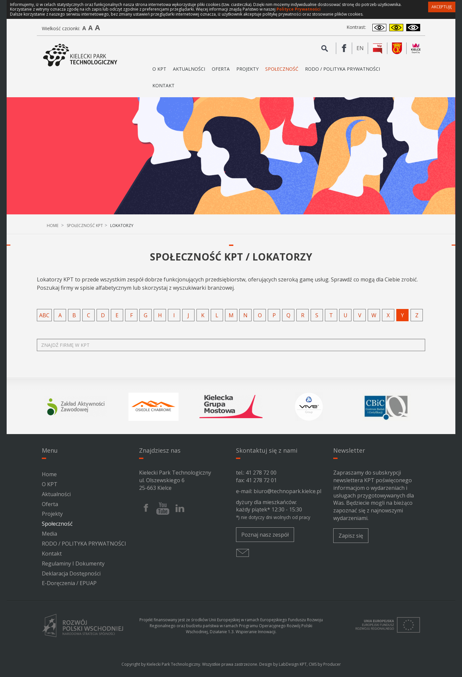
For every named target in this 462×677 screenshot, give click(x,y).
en (362, 48)
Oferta (50, 504)
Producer (332, 664)
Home (52, 225)
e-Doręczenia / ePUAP (69, 583)
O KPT (49, 484)
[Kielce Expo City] (416, 48)
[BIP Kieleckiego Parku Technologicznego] (377, 48)
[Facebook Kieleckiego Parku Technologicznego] (344, 48)
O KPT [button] (159, 72)
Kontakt (163, 85)
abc (44, 315)
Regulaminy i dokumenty (73, 563)
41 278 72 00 (261, 472)
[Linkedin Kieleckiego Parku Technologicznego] (180, 508)
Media (49, 533)
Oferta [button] (221, 72)
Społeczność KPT (85, 225)
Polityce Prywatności (298, 9)
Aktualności (189, 69)
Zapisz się (351, 535)
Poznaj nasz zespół (265, 534)
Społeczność (281, 69)
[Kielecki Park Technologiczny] (80, 55)
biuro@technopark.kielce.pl (287, 491)
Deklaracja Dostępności (71, 573)
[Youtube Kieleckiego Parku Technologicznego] (163, 508)
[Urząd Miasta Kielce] (397, 48)
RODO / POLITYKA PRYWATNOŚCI (342, 69)
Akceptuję (441, 7)
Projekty (247, 69)
